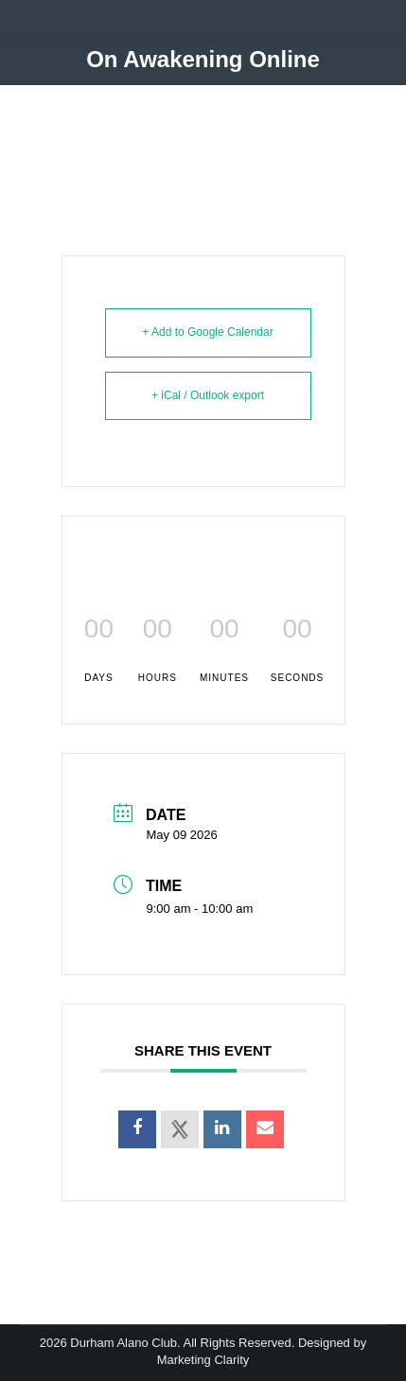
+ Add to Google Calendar (207, 332)
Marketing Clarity (203, 1360)
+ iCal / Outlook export (207, 395)
